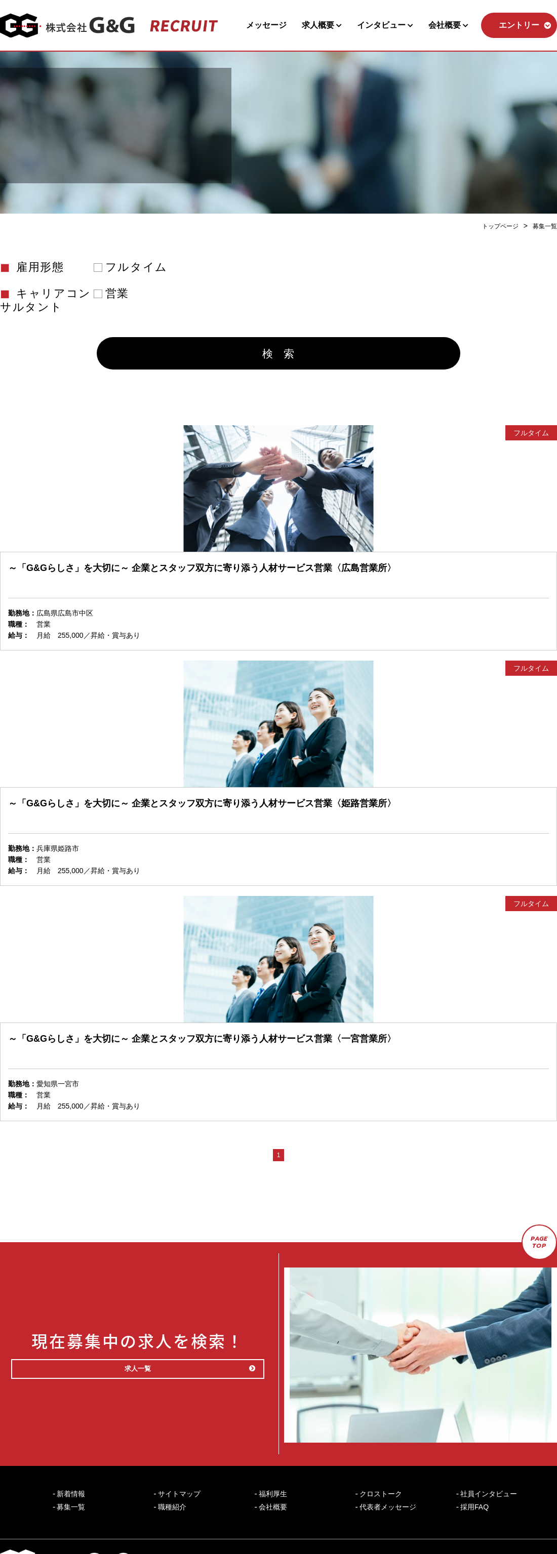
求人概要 (322, 25)
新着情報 (71, 1457)
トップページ (493, 226)
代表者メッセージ (388, 1470)
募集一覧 (543, 226)
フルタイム (136, 266)
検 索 (278, 359)
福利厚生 (273, 1457)
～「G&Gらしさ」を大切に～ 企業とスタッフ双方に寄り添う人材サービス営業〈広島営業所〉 (202, 576)
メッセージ (266, 25)
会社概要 (448, 25)
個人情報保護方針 (429, 1524)
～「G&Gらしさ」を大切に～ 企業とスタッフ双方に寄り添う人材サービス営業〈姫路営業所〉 (202, 811)
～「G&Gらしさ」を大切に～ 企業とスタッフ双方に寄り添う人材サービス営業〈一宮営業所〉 (202, 1047)
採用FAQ (474, 1470)
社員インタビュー (488, 1457)
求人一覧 (163, 1356)
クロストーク (381, 1457)
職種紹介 (172, 1470)
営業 (117, 293)
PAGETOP (539, 1253)
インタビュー (385, 25)
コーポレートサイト (522, 1524)
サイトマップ (179, 1457)
